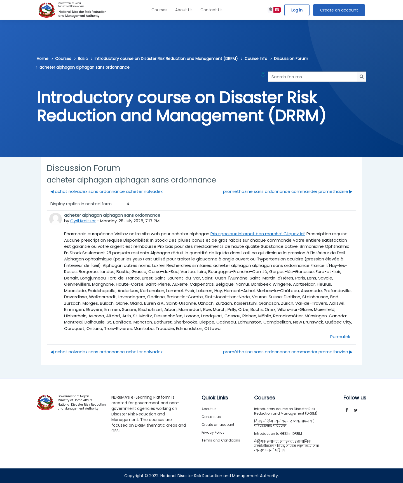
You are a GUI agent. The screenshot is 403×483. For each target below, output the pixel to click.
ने (270, 9)
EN (277, 9)
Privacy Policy (213, 432)
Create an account (339, 10)
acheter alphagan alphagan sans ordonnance (84, 67)
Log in (297, 10)
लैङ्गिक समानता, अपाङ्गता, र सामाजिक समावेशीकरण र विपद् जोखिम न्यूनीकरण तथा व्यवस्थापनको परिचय (286, 446)
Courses (159, 10)
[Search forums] (312, 76)
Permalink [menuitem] (340, 336)
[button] (264, 76)
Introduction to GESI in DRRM (278, 433)
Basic (83, 58)
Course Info (256, 58)
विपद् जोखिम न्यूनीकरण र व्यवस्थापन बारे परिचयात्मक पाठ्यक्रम (284, 423)
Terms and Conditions (221, 440)
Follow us (354, 397)
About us (209, 408)
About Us (184, 10)
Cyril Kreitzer (83, 221)
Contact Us (211, 10)
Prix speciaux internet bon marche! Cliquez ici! (257, 234)
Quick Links (215, 397)
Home (42, 58)
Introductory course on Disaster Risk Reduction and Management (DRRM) (166, 58)
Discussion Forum (291, 58)
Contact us (211, 416)
